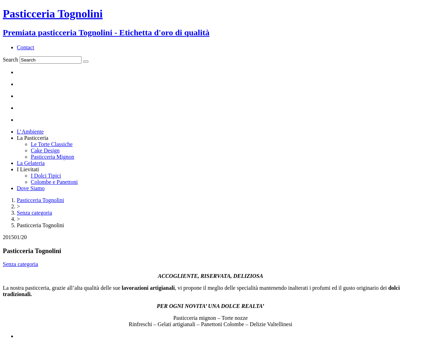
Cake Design (45, 150)
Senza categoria (20, 264)
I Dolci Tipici (46, 176)
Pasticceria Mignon (52, 157)
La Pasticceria (32, 138)
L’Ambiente (30, 132)
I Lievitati (28, 169)
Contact (25, 47)
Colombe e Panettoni (54, 182)
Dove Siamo (31, 188)
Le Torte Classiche (51, 144)
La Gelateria (31, 163)
